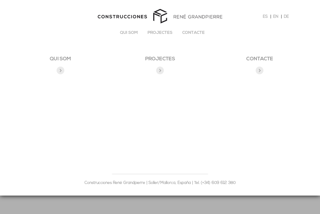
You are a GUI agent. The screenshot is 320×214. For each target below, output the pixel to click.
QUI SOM (60, 59)
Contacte (193, 33)
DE (286, 17)
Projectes (160, 33)
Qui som (129, 33)
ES (265, 17)
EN (275, 17)
